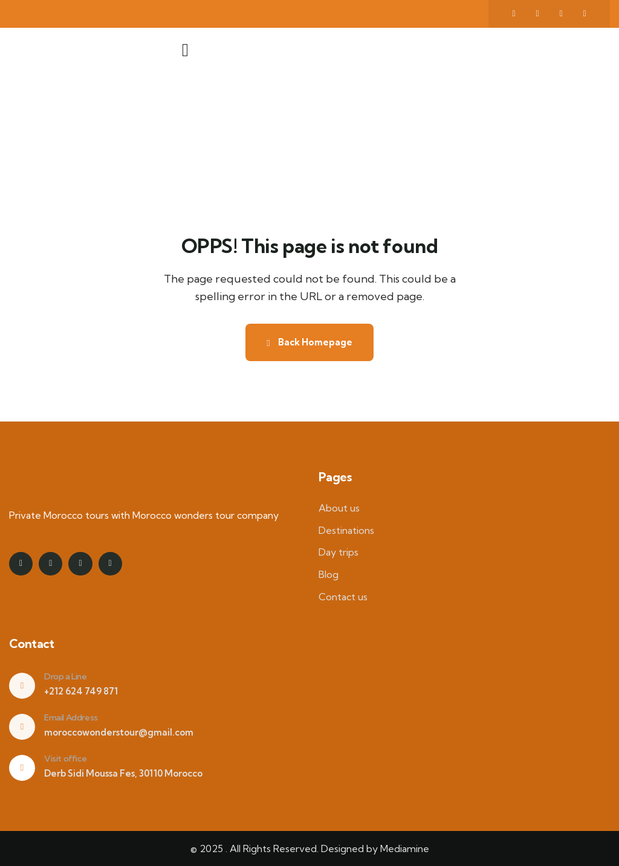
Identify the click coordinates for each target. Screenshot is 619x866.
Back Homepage (309, 342)
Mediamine (404, 848)
